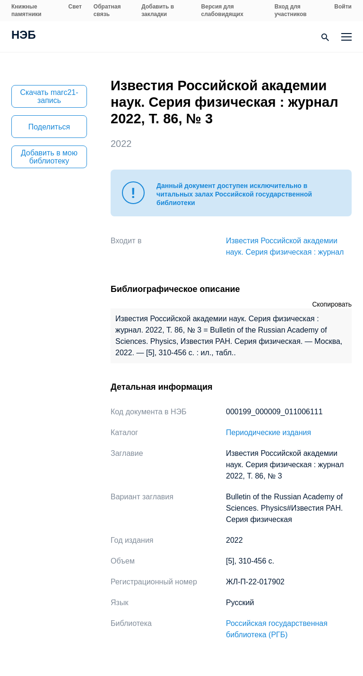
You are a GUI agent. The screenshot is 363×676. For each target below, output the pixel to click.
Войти (343, 6)
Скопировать (332, 304)
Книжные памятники (26, 10)
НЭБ (23, 36)
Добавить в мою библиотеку (49, 157)
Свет (75, 6)
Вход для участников (291, 10)
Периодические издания (268, 432)
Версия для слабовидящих (222, 10)
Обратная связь (107, 10)
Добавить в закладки (157, 10)
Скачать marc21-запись (49, 96)
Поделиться (49, 127)
